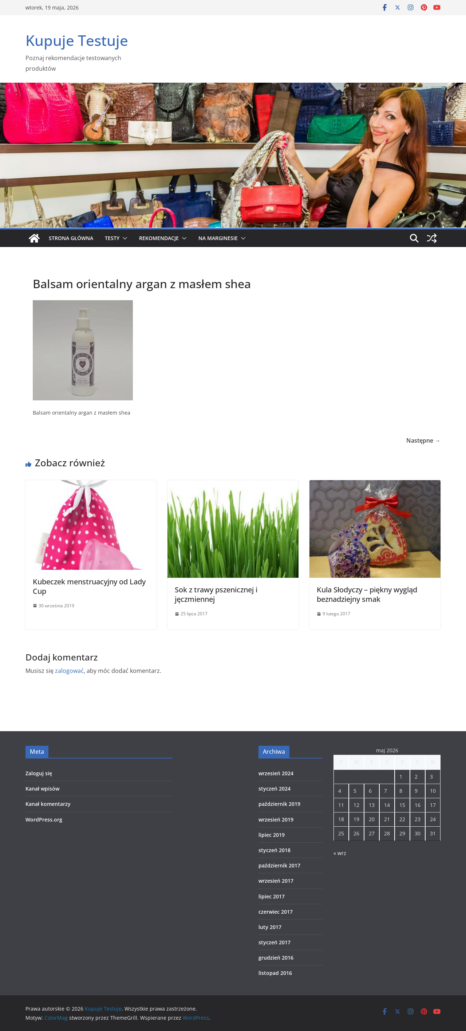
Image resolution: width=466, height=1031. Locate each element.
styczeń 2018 (274, 850)
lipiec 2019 (271, 834)
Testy (112, 238)
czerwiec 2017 (275, 911)
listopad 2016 (275, 972)
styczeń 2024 (274, 788)
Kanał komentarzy (48, 803)
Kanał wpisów (42, 788)
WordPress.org (43, 819)
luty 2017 (269, 927)
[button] (123, 238)
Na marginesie (218, 238)
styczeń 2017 (274, 942)
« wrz (339, 853)
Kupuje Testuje (76, 40)
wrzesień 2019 (275, 819)
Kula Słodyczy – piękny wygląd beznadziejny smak (367, 594)
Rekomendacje (159, 238)
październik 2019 (279, 803)
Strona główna (71, 238)
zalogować (69, 671)
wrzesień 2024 (275, 773)
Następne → (423, 440)
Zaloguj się (38, 773)
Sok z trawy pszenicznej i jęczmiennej (216, 594)
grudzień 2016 (275, 957)
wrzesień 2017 (275, 880)
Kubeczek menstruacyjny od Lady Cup (89, 586)
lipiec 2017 (271, 896)
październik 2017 (279, 865)
